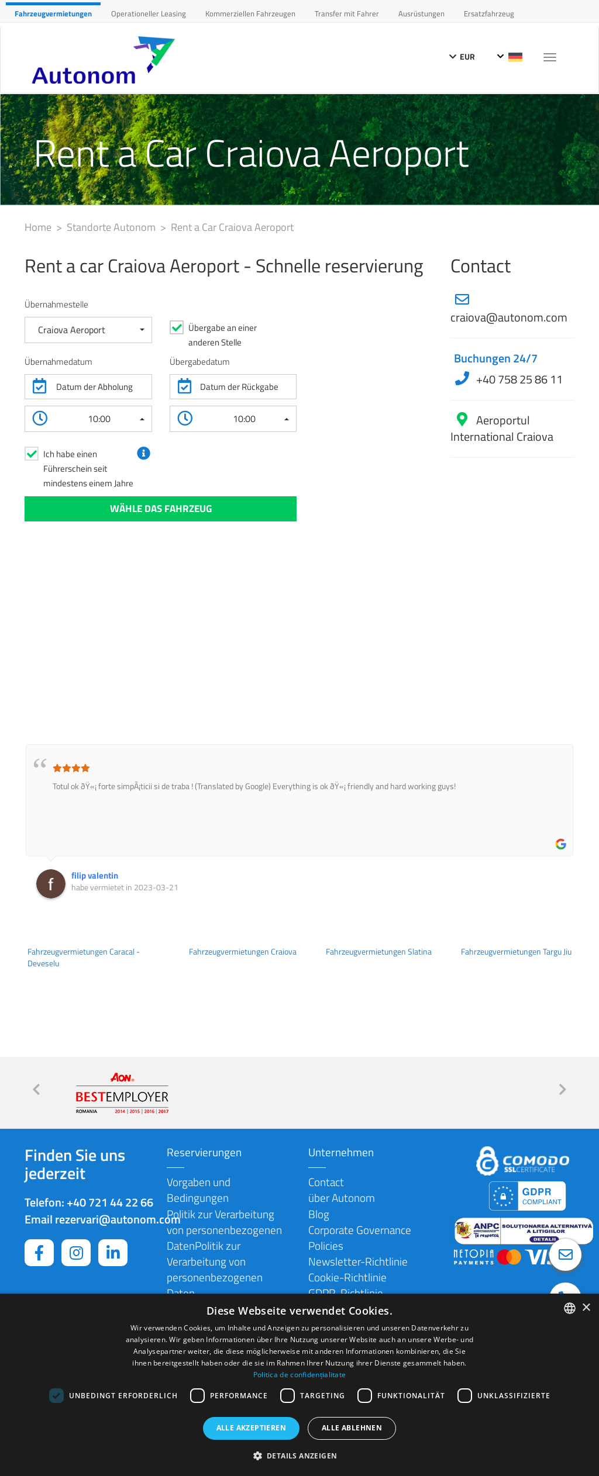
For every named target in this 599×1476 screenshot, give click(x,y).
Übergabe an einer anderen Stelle (222, 335)
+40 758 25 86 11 (518, 379)
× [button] (585, 1308)
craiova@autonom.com (508, 317)
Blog (318, 1213)
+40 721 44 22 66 (110, 1202)
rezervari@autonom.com (118, 1219)
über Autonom (341, 1197)
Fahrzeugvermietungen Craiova (243, 952)
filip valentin (94, 875)
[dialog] (299, 1385)
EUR (462, 56)
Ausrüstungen (421, 13)
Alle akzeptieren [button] (251, 1428)
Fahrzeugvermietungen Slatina (379, 952)
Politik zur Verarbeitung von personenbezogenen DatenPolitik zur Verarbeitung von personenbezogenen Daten (224, 1253)
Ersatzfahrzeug (489, 13)
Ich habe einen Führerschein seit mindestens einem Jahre (88, 468)
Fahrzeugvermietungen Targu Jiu (516, 952)
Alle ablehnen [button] (352, 1428)
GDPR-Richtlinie (345, 1292)
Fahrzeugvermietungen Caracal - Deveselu (83, 957)
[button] (88, 330)
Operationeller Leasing (148, 13)
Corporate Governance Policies (359, 1237)
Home (39, 227)
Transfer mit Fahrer (347, 13)
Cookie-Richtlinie (347, 1276)
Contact (326, 1181)
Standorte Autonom (112, 227)
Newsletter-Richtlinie (358, 1261)
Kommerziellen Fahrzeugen (250, 13)
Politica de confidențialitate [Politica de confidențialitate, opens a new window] (299, 1375)
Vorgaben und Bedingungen (198, 1189)
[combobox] (570, 1308)
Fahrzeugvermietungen (53, 13)
